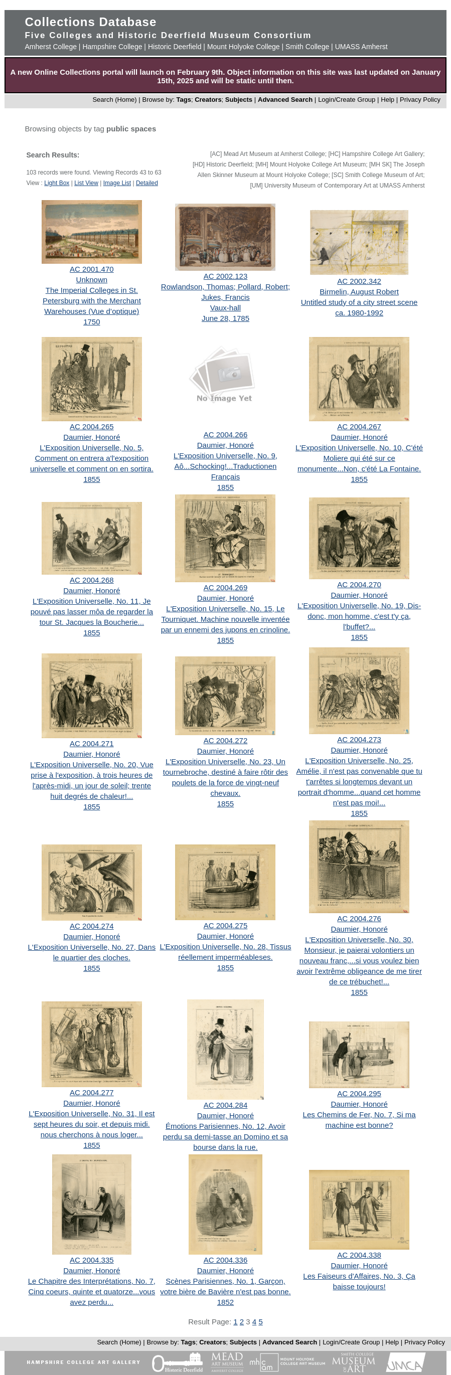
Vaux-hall (225, 307)
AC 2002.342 (359, 281)
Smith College (307, 47)
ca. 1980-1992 (359, 312)
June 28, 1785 (225, 318)
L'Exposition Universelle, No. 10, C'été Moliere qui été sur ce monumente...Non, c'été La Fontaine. (359, 458)
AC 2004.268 (92, 580)
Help (387, 99)
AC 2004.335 (92, 1260)
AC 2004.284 (226, 1105)
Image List (117, 183)
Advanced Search (285, 99)
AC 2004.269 (226, 587)
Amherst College (51, 47)
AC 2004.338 (359, 1255)
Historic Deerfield (175, 47)
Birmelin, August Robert (359, 291)
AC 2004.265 (92, 426)
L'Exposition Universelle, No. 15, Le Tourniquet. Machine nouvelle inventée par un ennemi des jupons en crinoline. (225, 619)
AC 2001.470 (92, 269)
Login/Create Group (347, 99)
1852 (225, 1302)
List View (86, 183)
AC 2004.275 (226, 925)
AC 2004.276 (359, 918)
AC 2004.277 (92, 1092)
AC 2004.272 (226, 740)
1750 (91, 321)
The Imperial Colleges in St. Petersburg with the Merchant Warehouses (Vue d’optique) (92, 300)
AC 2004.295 (359, 1093)
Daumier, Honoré (91, 437)
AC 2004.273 (359, 739)
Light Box (56, 183)
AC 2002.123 (226, 276)
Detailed (147, 183)
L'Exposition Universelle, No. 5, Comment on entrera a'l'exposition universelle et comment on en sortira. (92, 458)
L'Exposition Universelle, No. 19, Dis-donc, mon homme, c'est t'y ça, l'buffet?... (359, 616)
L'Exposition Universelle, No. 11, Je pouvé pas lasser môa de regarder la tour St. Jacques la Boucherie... (92, 611)
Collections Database (91, 22)
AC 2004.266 (226, 434)
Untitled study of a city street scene (359, 302)
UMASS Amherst (361, 47)
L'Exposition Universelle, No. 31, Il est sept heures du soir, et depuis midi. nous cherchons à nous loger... (92, 1124)
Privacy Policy (420, 99)
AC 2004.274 (92, 926)
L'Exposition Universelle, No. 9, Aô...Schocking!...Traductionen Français (225, 466)
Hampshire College (112, 47)
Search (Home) (114, 99)
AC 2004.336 (226, 1260)
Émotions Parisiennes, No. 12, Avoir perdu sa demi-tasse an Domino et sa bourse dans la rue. (225, 1136)
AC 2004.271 (92, 743)
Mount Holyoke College (243, 47)
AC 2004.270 (359, 584)
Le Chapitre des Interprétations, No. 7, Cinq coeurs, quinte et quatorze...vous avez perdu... (92, 1291)
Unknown (92, 279)
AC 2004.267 (359, 426)
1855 (91, 479)
